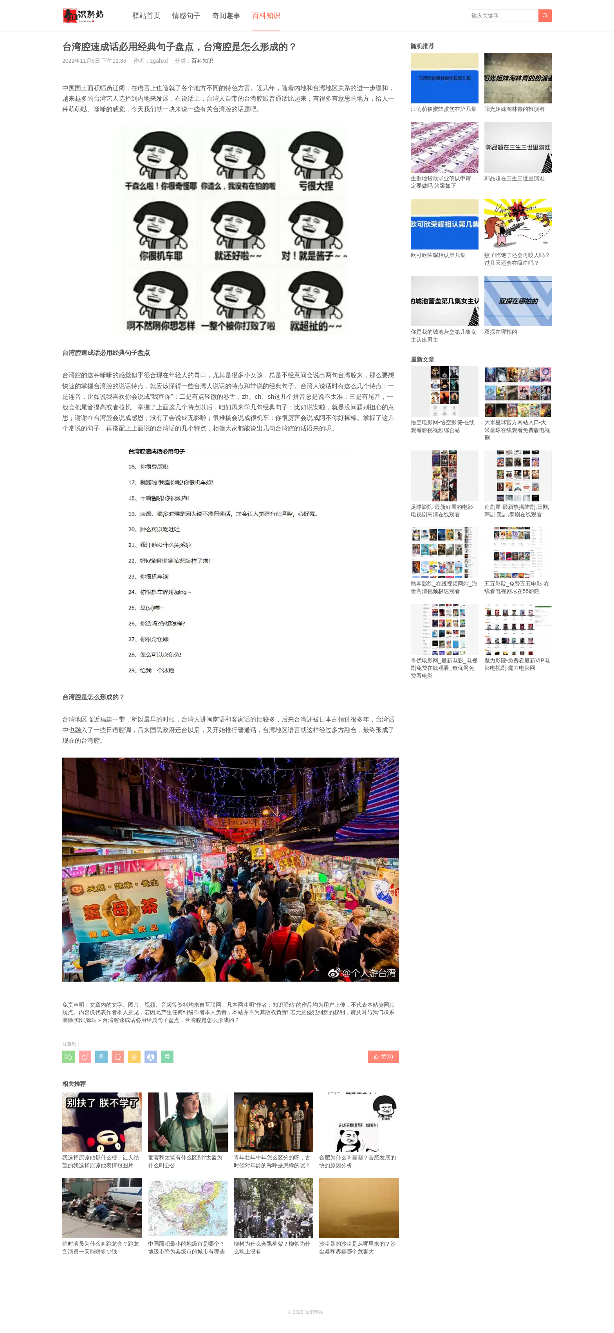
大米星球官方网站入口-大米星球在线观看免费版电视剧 (518, 403)
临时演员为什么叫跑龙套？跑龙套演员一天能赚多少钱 (102, 1216)
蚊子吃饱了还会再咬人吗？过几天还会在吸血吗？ (518, 232)
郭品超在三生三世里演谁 (518, 151)
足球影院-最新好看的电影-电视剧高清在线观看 (445, 483)
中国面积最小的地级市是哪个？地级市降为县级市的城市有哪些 (188, 1216)
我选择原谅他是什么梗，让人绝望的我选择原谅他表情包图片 (102, 1130)
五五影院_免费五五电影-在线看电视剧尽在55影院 (518, 560)
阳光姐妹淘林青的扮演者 (518, 82)
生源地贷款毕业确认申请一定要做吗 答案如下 (445, 155)
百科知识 (266, 16)
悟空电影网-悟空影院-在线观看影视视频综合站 (445, 399)
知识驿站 (86, 1020)
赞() (383, 1056)
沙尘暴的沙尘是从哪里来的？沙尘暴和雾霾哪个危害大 (359, 1216)
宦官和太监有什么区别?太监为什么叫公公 (188, 1130)
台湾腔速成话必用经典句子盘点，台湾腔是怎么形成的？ (171, 1020)
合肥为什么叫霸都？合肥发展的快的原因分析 (359, 1130)
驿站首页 (146, 16)
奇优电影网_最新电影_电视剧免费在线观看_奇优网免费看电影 (445, 641)
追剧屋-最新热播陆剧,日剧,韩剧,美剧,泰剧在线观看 (518, 483)
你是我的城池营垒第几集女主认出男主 (445, 309)
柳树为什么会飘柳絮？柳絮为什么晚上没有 (274, 1216)
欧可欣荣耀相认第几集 (445, 228)
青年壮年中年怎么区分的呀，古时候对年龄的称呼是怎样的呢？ (274, 1130)
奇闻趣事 (226, 16)
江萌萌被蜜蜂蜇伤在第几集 (445, 82)
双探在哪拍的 (518, 305)
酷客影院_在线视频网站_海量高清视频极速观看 (445, 560)
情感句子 (186, 16)
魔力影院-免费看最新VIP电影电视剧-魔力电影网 (518, 637)
